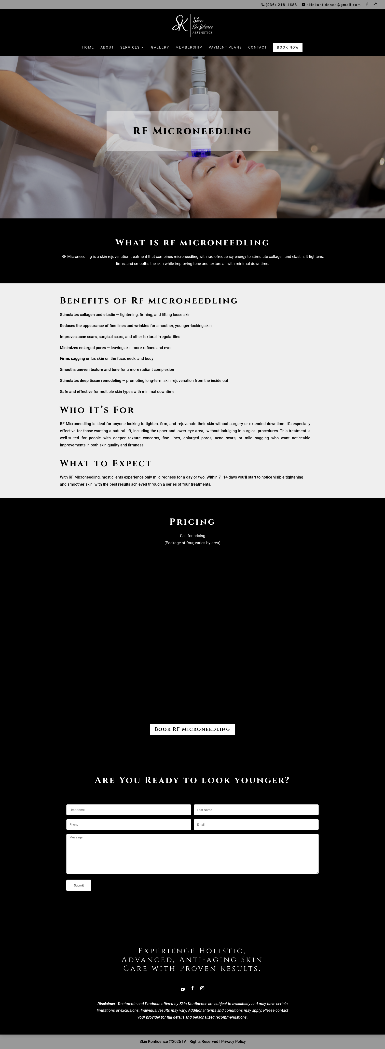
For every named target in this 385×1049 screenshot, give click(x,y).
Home (88, 57)
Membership (189, 57)
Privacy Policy (233, 1041)
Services (130, 57)
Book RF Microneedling (192, 729)
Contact (257, 57)
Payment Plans (225, 57)
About (107, 57)
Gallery (160, 57)
